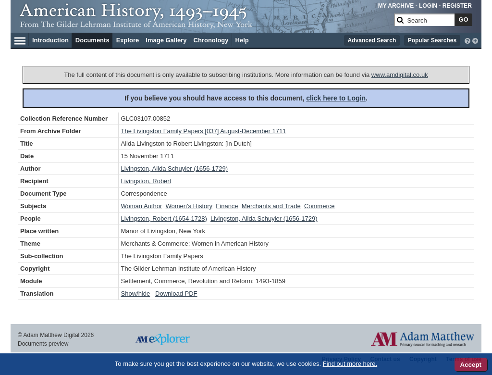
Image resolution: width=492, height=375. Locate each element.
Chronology (211, 40)
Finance (227, 206)
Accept (470, 364)
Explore (127, 40)
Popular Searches (432, 40)
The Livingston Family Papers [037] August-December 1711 (203, 131)
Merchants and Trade (271, 206)
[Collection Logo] (205, 23)
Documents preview (43, 343)
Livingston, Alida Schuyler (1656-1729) (174, 168)
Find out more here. (350, 363)
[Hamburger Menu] (20, 39)
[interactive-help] (467, 40)
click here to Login (336, 98)
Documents (92, 40)
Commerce (319, 206)
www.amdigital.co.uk (399, 74)
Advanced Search (372, 40)
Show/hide (135, 293)
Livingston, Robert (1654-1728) (164, 218)
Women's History (189, 206)
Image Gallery (166, 40)
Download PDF (176, 293)
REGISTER (457, 5)
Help (242, 40)
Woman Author (141, 206)
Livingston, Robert (146, 181)
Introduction (50, 40)
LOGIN (428, 5)
